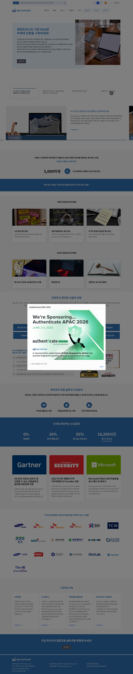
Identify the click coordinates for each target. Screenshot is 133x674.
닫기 (101, 367)
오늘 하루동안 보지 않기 (39, 364)
